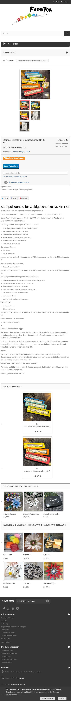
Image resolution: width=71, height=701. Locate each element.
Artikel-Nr (6, 148)
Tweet (5, 198)
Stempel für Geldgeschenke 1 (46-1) (37, 471)
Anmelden (64, 2)
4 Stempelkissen (9, 514)
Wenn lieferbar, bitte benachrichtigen (15, 176)
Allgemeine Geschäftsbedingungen (13, 627)
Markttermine (5, 642)
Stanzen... (27, 583)
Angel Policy (5, 638)
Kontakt (56, 2)
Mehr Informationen (47, 698)
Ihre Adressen (6, 656)
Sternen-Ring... (49, 583)
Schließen (62, 698)
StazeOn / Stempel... (51, 514)
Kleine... (46, 555)
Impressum (5, 629)
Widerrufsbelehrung (8, 632)
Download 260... (9, 583)
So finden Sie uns (7, 618)
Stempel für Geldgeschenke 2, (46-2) (37, 426)
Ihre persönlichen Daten (9, 659)
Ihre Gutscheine (6, 662)
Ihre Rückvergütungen (9, 653)
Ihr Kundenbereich (10, 646)
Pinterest (23, 198)
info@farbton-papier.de (17, 684)
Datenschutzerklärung (9, 635)
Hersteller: (7, 152)
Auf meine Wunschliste (18, 182)
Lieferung (4, 624)
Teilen (13, 198)
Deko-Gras (7, 555)
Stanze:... (27, 555)
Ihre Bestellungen (7, 650)
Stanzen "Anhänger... (31, 514)
